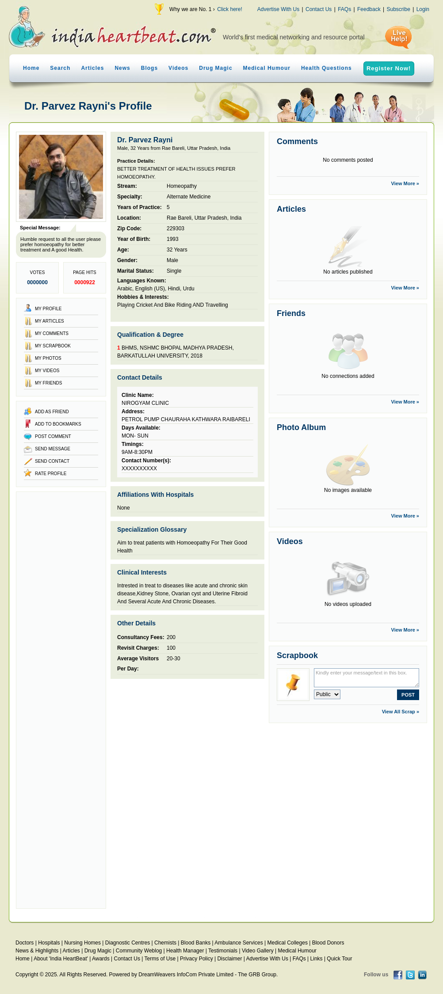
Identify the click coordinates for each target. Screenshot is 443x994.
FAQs (344, 9)
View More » (405, 183)
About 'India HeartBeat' (61, 959)
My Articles (49, 321)
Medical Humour (266, 68)
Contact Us (319, 9)
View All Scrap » (400, 711)
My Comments (52, 333)
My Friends (48, 383)
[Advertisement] (61, 700)
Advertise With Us (278, 9)
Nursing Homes (82, 943)
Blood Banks (195, 943)
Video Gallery (258, 951)
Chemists (165, 943)
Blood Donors (328, 943)
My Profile (48, 308)
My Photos (48, 358)
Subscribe (398, 9)
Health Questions (326, 68)
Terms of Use (160, 959)
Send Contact (52, 461)
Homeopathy (182, 186)
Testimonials (222, 951)
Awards (101, 959)
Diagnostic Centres (127, 943)
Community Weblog (139, 951)
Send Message (52, 448)
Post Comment (53, 436)
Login (422, 9)
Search (60, 68)
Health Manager (185, 951)
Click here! (229, 9)
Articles (92, 68)
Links (316, 959)
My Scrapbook (53, 345)
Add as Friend (52, 411)
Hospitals (49, 943)
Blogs (149, 68)
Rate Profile (51, 473)
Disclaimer (229, 959)
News (122, 68)
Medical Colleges (287, 943)
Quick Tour (339, 959)
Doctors (24, 943)
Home (31, 68)
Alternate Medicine (188, 197)
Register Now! (389, 68)
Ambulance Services (238, 943)
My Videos (47, 370)
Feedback (369, 9)
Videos (178, 68)
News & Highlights (36, 951)
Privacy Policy (196, 959)
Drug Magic (215, 68)
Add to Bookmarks (58, 424)
